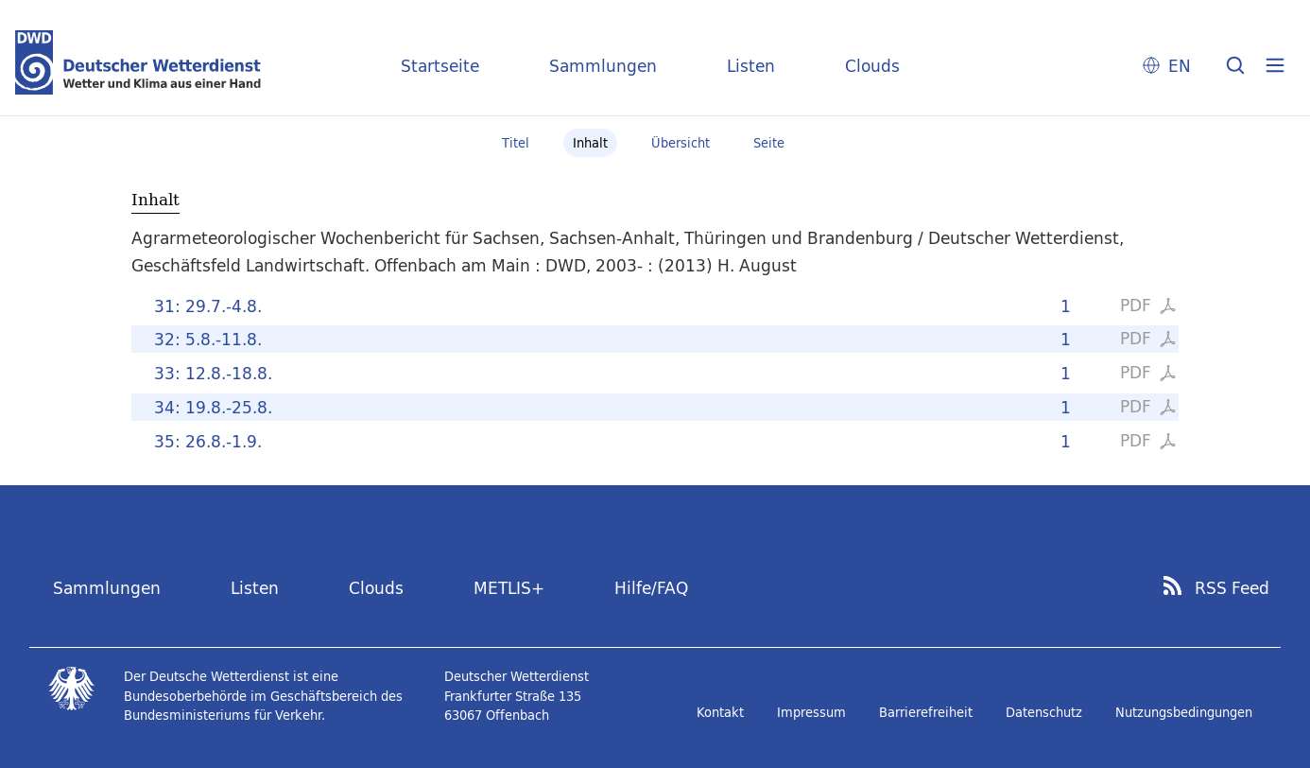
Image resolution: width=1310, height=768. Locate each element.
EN (1179, 65)
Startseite (440, 65)
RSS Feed (1232, 588)
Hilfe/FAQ (651, 588)
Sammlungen (603, 65)
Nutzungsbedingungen (1183, 712)
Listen (751, 65)
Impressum (811, 712)
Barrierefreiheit (926, 712)
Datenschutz (1044, 712)
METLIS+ (509, 588)
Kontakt (720, 712)
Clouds (872, 65)
